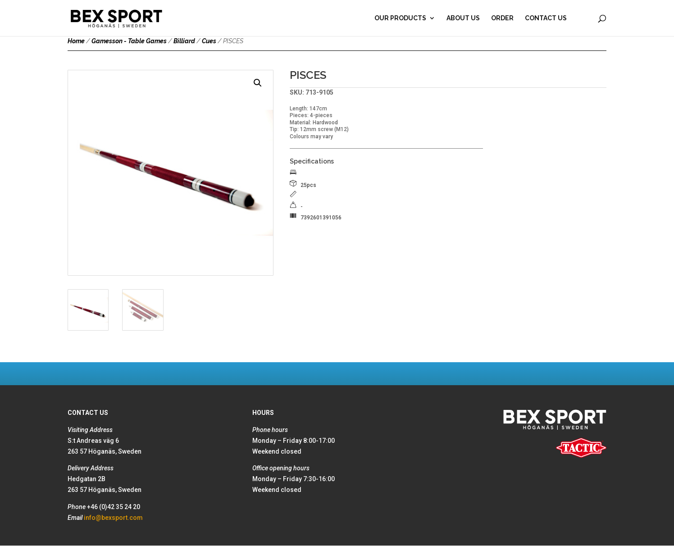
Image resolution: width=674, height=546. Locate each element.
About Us (463, 18)
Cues (209, 41)
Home (76, 41)
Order (502, 18)
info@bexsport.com (113, 517)
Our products (400, 18)
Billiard (184, 41)
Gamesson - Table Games (129, 41)
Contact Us (546, 18)
